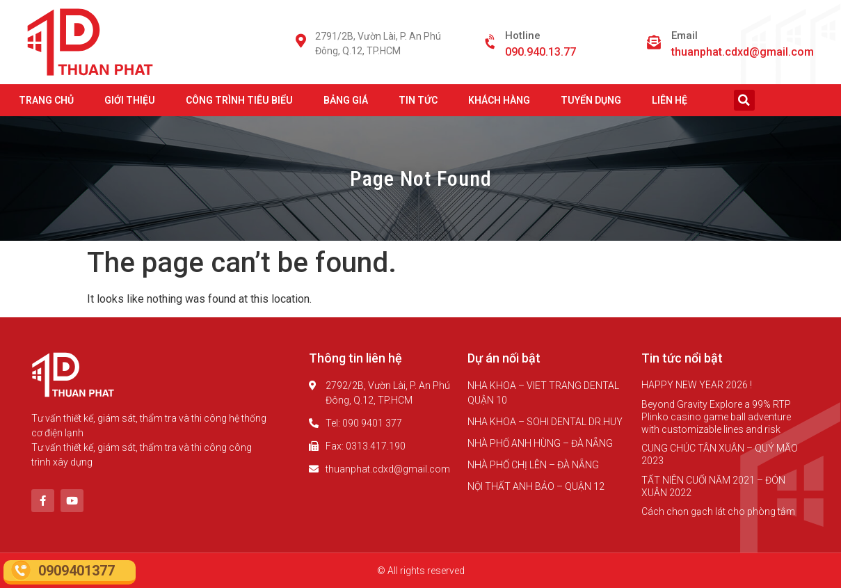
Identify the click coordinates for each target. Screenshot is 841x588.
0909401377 (76, 570)
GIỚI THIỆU (129, 100)
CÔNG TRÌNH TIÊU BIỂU (239, 100)
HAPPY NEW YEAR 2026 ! (696, 384)
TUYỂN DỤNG (591, 100)
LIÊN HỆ (669, 100)
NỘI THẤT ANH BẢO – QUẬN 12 (535, 486)
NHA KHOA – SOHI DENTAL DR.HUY (545, 421)
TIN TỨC (418, 100)
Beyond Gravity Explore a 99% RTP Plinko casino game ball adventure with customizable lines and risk (716, 417)
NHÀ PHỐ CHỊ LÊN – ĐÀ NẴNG (533, 464)
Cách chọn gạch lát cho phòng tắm (718, 511)
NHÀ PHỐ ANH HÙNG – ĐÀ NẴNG (540, 443)
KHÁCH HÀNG (499, 100)
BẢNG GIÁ (345, 100)
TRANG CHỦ (46, 100)
